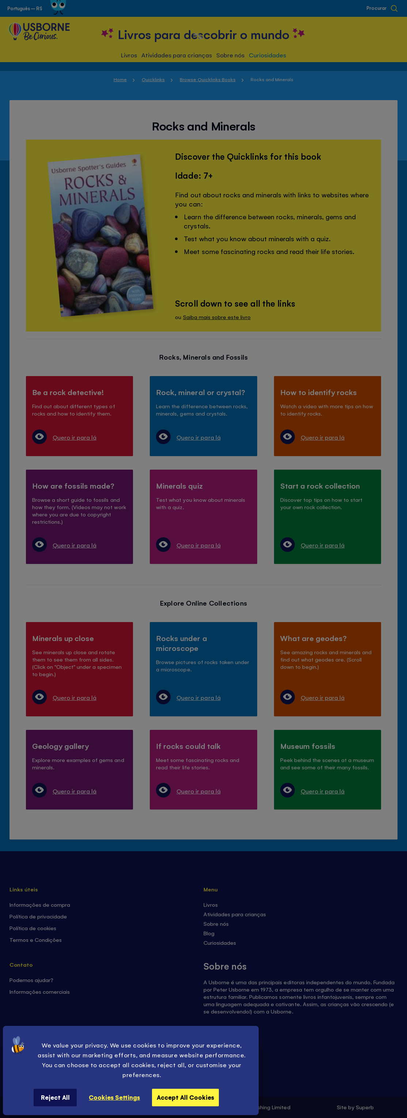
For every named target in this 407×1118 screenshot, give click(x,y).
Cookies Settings (114, 1097)
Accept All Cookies (185, 1097)
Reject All (55, 1097)
